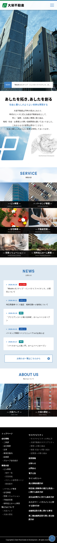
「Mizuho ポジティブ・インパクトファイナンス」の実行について (33, 85)
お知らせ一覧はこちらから (28, 358)
